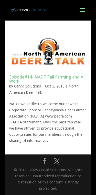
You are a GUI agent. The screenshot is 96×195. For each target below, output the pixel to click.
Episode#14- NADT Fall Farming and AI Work (46, 79)
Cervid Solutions (27, 86)
